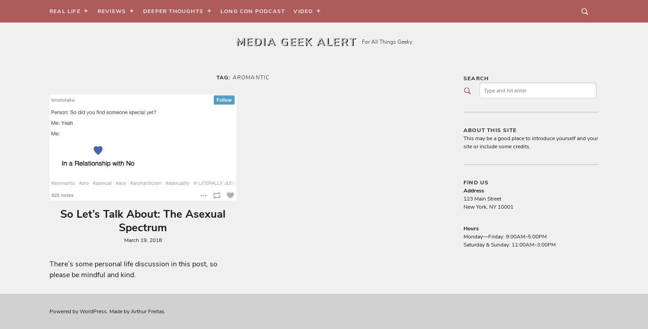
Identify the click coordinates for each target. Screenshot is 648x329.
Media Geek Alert (296, 42)
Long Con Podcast (252, 11)
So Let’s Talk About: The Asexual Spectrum (142, 221)
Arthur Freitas (147, 311)
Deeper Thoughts (173, 11)
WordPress (93, 311)
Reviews (112, 11)
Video (303, 11)
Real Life (65, 11)
